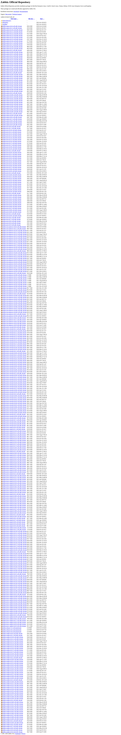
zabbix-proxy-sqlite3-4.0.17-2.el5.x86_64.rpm (14, 546)
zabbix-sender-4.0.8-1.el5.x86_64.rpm (11, 728)
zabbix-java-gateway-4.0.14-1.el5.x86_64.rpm (14, 238)
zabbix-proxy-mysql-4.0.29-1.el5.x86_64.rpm (13, 371)
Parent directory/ (6, 20)
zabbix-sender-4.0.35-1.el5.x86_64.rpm (12, 691)
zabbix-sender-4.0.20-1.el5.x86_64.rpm (12, 659)
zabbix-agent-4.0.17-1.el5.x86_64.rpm (11, 43)
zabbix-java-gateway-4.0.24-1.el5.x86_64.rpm (14, 262)
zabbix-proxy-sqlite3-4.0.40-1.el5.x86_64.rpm (14, 596)
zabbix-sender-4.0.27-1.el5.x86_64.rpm (12, 674)
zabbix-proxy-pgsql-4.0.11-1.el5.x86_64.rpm (13, 433)
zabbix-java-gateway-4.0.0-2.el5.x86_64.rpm (13, 226)
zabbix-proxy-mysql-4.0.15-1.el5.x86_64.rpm (13, 340)
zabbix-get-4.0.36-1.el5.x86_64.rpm (11, 186)
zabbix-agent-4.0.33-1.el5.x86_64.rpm (11, 80)
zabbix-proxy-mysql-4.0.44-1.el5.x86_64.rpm (13, 403)
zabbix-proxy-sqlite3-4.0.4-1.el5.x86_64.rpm (13, 594)
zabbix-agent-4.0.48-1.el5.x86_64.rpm (11, 109)
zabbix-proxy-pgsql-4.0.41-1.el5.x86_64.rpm (13, 498)
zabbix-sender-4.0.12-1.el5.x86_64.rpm (12, 641)
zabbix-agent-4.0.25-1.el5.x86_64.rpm (11, 63)
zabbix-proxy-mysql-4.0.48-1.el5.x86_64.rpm (13, 410)
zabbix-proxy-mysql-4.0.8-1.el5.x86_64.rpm (13, 421)
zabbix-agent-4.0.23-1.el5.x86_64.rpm (11, 59)
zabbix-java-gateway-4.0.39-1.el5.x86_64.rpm (14, 291)
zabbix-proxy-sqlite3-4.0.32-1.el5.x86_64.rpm (14, 579)
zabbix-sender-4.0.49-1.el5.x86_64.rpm (12, 719)
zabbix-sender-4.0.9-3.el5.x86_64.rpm (11, 732)
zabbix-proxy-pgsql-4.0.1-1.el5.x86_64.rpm (13, 429)
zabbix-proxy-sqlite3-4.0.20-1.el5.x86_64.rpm (14, 553)
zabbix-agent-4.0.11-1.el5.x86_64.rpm (11, 31)
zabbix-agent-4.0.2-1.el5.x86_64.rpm (11, 50)
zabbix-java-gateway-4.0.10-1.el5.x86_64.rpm (14, 230)
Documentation (24, 11)
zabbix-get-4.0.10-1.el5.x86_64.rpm (11, 130)
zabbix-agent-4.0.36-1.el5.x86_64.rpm (11, 85)
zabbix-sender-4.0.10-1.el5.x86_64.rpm (12, 637)
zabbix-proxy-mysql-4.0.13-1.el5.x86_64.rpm (13, 336)
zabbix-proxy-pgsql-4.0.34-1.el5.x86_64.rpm (13, 483)
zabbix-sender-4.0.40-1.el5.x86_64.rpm (12, 702)
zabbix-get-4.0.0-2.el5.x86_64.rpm (11, 126)
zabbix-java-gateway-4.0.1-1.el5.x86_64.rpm (13, 228)
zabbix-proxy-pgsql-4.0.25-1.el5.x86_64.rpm (13, 464)
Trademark (18, 733)
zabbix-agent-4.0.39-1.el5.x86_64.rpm (11, 91)
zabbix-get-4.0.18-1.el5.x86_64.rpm (11, 147)
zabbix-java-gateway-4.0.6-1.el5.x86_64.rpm (13, 317)
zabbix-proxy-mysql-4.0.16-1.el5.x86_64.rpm (13, 342)
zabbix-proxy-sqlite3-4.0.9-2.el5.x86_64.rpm (13, 624)
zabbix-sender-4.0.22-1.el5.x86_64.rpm (12, 665)
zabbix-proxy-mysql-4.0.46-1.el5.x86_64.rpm (13, 407)
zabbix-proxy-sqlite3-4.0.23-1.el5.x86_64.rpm (14, 561)
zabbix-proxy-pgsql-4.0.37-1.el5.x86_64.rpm (13, 488)
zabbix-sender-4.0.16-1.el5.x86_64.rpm (12, 648)
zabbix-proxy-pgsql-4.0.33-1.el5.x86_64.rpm (13, 481)
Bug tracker (8, 14)
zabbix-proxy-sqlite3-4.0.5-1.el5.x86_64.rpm (13, 615)
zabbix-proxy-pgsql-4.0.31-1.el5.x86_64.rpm (13, 477)
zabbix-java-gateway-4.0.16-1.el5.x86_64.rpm (14, 241)
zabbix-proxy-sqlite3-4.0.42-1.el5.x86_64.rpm (14, 600)
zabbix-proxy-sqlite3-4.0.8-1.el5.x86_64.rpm (13, 622)
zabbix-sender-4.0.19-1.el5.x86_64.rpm (12, 655)
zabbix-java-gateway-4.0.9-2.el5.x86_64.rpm (13, 323)
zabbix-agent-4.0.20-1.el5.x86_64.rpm (11, 52)
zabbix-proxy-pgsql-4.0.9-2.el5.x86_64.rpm (13, 524)
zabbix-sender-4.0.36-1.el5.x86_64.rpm (12, 693)
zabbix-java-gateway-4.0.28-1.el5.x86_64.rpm (14, 269)
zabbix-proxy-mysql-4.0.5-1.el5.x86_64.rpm (13, 414)
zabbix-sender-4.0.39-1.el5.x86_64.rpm (12, 698)
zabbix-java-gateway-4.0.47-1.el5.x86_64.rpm (14, 308)
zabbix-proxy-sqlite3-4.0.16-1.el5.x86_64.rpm (14, 542)
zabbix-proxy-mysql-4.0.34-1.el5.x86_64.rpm (13, 382)
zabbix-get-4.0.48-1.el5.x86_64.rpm (11, 210)
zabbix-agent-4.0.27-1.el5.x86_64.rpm (11, 67)
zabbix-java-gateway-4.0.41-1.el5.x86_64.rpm (14, 297)
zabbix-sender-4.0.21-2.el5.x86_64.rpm (12, 663)
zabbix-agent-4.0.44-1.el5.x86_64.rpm (11, 102)
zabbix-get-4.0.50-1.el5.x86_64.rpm (11, 215)
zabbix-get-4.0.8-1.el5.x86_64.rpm (11, 221)
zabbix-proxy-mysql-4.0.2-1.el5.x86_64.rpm (13, 351)
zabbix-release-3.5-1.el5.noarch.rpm (11, 628)
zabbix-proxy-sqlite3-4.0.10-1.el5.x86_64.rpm (14, 531)
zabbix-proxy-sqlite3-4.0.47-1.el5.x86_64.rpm (14, 609)
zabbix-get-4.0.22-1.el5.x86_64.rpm (11, 158)
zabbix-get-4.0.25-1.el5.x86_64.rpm (11, 163)
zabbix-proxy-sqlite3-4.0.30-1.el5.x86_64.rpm (14, 576)
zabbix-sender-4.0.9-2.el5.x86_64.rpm (11, 730)
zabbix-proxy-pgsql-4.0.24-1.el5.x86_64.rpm (13, 462)
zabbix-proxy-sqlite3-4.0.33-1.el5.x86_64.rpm (14, 581)
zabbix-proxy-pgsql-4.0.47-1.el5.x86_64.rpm (13, 509)
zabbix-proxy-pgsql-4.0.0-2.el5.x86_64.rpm (13, 427)
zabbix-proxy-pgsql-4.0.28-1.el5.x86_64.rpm (13, 470)
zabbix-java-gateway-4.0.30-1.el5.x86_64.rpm (14, 275)
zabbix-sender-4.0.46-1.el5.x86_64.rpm (12, 713)
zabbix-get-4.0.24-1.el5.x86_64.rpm (11, 161)
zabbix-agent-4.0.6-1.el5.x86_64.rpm (11, 117)
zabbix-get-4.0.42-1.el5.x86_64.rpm (11, 199)
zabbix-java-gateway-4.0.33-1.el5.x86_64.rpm (14, 280)
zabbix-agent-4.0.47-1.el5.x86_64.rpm (11, 108)
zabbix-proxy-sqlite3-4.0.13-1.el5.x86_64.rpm (14, 537)
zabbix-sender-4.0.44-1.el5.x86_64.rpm (12, 709)
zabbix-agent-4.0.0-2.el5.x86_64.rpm (11, 26)
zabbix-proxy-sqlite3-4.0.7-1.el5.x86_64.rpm (13, 620)
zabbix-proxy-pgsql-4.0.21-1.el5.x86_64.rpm (13, 455)
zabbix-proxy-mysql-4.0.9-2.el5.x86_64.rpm (13, 423)
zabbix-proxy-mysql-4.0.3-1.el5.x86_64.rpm (13, 373)
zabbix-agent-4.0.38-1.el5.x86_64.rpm (11, 89)
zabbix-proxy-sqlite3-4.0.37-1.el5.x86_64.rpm (14, 589)
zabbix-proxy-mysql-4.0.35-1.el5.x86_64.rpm (13, 384)
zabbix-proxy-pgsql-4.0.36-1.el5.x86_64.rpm (13, 486)
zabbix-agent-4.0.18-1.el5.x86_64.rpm (11, 46)
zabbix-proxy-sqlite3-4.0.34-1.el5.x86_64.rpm (14, 583)
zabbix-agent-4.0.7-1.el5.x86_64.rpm (11, 119)
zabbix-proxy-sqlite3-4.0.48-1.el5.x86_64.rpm (14, 611)
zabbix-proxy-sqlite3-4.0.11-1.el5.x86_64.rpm (14, 533)
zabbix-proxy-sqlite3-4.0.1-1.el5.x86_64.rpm (13, 529)
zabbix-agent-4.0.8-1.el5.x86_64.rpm (11, 121)
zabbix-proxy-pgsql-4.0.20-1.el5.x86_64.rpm (13, 453)
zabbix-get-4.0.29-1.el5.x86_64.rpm (11, 171)
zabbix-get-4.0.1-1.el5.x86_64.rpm (11, 128)
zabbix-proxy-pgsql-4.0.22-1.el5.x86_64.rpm (13, 459)
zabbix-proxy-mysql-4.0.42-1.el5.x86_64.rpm (13, 399)
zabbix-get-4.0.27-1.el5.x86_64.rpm (11, 167)
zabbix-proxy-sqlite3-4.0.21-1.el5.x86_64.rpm (14, 555)
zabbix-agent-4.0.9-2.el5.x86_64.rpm (11, 122)
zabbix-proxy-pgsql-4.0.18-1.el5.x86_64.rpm (13, 447)
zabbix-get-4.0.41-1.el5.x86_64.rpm (11, 197)
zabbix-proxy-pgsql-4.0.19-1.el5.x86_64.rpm (13, 449)
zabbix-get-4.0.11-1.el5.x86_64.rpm (11, 132)
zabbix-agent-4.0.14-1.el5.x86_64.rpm (11, 37)
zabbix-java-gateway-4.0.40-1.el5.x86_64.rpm (14, 295)
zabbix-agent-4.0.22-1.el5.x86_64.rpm (11, 57)
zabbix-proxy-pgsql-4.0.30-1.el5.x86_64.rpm (13, 475)
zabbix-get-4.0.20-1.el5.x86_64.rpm (11, 152)
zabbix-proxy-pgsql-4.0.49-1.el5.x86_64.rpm (13, 512)
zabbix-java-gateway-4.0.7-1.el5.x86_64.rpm (13, 319)
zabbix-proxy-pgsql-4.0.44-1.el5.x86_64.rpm (13, 503)
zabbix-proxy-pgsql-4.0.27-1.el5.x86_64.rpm (13, 468)
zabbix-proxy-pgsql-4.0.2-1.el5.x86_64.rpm (13, 451)
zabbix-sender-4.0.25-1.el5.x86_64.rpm (12, 670)
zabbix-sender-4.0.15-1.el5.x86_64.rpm (12, 646)
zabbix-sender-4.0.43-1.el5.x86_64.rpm (12, 707)
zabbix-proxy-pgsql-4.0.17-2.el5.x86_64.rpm (13, 446)
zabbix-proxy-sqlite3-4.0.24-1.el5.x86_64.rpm (14, 563)
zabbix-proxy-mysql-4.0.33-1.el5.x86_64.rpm (13, 381)
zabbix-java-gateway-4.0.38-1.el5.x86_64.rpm (14, 290)
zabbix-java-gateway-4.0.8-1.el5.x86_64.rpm (13, 321)
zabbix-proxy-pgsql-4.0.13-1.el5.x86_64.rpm (13, 436)
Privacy (23, 733)
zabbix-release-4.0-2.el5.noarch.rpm (11, 631)
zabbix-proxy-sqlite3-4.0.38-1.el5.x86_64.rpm (14, 590)
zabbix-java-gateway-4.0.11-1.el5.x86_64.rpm (14, 232)
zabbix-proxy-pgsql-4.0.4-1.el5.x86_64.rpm (13, 494)
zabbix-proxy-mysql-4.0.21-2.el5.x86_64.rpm (13, 356)
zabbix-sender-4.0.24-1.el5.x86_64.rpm (12, 668)
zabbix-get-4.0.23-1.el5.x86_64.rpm (11, 160)
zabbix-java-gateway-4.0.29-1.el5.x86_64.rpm (14, 271)
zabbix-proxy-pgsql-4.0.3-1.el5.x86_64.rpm (13, 473)
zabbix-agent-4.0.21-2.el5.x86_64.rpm (11, 56)
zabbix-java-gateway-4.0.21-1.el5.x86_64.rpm (14, 254)
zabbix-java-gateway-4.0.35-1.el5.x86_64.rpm (14, 284)
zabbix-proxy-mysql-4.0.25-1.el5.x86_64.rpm (13, 364)
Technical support (17, 14)
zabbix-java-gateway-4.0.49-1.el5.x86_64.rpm (14, 312)
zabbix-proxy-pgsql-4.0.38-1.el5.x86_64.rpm (13, 490)
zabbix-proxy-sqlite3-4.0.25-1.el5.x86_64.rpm (14, 564)
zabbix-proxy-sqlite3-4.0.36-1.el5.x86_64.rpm (14, 587)
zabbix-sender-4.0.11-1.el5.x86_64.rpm (12, 639)
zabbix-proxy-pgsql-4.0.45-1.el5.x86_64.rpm (13, 505)
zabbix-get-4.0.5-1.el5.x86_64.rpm (11, 213)
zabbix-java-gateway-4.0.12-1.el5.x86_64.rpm (14, 234)
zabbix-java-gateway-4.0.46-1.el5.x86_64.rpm (14, 306)
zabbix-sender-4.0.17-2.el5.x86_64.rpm (12, 652)
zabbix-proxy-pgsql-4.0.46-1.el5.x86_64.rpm (13, 507)
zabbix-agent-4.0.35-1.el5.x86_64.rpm (11, 83)
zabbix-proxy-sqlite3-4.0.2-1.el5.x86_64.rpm (13, 551)
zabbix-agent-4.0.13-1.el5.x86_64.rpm (11, 35)
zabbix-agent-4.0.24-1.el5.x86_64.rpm (11, 61)
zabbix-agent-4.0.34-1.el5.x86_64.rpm (11, 82)
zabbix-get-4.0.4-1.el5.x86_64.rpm (11, 193)
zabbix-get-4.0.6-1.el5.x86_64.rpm (11, 217)
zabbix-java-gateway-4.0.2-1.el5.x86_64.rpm (13, 251)
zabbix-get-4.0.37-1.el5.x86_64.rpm (11, 187)
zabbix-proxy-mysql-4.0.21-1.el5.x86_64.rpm (13, 355)
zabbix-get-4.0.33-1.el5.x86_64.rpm (11, 180)
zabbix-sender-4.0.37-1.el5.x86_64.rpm (12, 694)
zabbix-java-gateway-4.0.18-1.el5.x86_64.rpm (14, 247)
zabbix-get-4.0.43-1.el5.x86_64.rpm (11, 200)
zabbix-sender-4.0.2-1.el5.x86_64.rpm (11, 657)
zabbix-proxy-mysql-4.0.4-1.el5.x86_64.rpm (13, 394)
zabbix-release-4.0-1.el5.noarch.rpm (11, 629)
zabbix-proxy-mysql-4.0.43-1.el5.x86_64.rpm (13, 401)
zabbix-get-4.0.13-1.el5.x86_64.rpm (11, 135)
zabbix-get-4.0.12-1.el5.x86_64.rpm (11, 134)
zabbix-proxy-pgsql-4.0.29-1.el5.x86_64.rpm (13, 472)
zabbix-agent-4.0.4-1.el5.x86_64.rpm (11, 93)
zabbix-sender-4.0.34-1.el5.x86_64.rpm (12, 689)
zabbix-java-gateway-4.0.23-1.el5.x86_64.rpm (14, 260)
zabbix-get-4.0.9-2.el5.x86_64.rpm (11, 223)
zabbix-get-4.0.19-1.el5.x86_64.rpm (11, 148)
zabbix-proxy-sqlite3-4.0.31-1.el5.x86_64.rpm (14, 577)
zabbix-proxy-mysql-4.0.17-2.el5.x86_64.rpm (13, 345)
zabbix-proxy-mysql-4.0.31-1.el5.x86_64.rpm (13, 377)
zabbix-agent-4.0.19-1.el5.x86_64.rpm (11, 48)
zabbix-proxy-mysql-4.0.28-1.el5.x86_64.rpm (13, 369)
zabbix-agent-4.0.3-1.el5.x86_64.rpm (11, 72)
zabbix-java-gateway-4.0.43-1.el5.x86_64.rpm (14, 301)
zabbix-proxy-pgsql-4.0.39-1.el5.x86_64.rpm (13, 492)
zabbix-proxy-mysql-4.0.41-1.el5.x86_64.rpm (13, 397)
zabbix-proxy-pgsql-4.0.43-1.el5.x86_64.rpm (13, 501)
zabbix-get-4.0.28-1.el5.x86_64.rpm (11, 169)
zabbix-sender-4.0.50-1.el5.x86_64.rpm (12, 722)
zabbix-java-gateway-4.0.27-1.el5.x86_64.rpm (14, 267)
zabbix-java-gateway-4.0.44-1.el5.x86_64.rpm (14, 303)
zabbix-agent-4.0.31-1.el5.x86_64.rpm (11, 76)
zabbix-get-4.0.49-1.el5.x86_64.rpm (11, 212)
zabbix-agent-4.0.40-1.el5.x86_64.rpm (11, 95)
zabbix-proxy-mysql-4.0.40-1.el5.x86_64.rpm (13, 395)
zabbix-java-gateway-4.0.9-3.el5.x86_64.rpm (13, 325)
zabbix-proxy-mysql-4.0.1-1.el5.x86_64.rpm (13, 329)
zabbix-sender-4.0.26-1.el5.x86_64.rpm (12, 672)
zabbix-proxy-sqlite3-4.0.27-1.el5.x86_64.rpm (14, 568)
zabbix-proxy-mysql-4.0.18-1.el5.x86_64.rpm (13, 347)
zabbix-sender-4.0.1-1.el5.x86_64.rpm (11, 635)
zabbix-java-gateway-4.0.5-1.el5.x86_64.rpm (13, 314)
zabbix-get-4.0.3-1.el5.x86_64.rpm (11, 173)
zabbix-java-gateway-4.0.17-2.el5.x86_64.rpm (14, 245)
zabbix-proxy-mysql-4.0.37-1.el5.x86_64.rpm (13, 388)
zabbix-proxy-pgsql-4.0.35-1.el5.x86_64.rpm (13, 485)
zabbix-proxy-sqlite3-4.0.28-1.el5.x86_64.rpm (14, 570)
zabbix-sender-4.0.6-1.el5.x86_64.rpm (11, 724)
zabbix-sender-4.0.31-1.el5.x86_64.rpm (12, 683)
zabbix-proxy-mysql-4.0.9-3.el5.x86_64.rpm (13, 425)
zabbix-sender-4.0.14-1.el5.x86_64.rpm (12, 644)
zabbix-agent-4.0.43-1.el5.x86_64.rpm (11, 100)
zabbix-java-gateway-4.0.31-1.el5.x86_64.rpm (14, 277)
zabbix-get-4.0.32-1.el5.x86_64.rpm (11, 178)
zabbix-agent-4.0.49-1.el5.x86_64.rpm (11, 111)
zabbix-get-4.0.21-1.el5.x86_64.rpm (11, 154)
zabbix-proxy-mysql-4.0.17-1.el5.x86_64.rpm (13, 343)
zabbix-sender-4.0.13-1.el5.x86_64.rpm (12, 642)
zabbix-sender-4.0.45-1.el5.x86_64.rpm (12, 711)
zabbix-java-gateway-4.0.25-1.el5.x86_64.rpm (14, 264)
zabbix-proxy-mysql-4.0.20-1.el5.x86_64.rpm (13, 353)
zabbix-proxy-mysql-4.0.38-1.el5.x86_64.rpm (13, 390)
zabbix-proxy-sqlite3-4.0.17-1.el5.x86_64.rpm (14, 544)
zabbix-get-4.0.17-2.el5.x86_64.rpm (11, 145)
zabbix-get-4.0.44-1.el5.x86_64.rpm (11, 202)
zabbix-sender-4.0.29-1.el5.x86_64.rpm (12, 678)
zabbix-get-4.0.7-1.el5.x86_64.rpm (11, 219)
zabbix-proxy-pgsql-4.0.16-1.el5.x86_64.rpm (13, 442)
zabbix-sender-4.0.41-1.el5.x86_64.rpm (12, 704)
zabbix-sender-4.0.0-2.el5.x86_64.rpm (11, 633)
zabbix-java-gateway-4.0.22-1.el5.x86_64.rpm (14, 258)
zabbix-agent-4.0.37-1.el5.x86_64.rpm (11, 87)
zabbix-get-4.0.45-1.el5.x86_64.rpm (11, 204)
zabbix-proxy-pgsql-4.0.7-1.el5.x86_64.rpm (13, 520)
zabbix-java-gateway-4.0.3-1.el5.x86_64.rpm (13, 273)
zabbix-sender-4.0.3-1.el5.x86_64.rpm (11, 680)
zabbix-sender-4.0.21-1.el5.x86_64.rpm (12, 661)
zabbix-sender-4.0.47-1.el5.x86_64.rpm (12, 715)
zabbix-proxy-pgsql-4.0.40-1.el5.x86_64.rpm (13, 496)
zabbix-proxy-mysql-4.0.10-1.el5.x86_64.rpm (13, 330)
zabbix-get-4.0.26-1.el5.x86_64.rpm (11, 165)
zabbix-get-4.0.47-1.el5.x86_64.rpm (11, 208)
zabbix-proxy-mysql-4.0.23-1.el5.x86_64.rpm (13, 360)
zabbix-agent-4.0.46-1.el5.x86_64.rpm (11, 106)
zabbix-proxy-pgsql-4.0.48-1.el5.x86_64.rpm (13, 511)
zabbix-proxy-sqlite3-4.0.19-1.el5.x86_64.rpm (14, 550)
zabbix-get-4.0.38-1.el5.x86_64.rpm (11, 189)
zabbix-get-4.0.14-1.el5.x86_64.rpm (11, 137)
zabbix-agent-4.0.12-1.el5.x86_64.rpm (11, 33)
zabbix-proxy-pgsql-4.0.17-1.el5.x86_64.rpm (13, 444)
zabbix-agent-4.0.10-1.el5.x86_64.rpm (11, 30)
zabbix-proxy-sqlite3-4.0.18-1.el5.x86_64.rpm (14, 548)
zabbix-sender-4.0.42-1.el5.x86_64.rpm (12, 706)
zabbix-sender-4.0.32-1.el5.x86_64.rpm (12, 685)
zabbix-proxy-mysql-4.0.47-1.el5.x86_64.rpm (13, 408)
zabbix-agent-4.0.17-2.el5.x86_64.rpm (11, 44)
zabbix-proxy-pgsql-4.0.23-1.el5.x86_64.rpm (13, 460)
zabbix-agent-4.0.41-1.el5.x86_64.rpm (11, 96)
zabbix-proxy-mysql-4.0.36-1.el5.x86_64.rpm (13, 386)
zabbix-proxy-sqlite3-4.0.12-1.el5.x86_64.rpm (14, 535)
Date (41, 18)
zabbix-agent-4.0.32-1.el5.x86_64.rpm (11, 78)
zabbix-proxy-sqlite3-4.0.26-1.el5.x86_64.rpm (14, 566)
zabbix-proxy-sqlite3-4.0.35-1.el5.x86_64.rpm (14, 585)
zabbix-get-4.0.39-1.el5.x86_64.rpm (11, 191)
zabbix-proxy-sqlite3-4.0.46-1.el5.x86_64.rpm (14, 607)
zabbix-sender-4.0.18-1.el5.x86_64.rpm (12, 654)
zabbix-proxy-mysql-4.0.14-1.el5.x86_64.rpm (13, 338)
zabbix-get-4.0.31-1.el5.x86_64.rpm (11, 176)
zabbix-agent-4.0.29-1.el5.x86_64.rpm (11, 70)
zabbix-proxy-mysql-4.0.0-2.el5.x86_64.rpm (13, 327)
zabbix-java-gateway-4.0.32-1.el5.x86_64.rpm (14, 278)
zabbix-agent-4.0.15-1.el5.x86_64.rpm (11, 39)
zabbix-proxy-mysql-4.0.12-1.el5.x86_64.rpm (13, 334)
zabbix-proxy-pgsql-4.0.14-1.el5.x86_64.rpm (13, 438)
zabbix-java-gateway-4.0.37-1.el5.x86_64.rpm (14, 288)
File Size (30, 18)
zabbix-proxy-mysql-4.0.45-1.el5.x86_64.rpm (13, 405)
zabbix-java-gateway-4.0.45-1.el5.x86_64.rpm (14, 304)
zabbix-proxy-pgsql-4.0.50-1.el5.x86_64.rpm (13, 516)
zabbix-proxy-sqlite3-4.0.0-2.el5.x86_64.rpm (13, 527)
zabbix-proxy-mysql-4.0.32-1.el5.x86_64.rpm (13, 379)
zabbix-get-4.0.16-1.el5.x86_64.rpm (11, 141)
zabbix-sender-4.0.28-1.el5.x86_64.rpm (12, 676)
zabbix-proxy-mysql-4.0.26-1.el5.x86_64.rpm (13, 366)
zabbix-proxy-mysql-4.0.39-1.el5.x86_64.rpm (13, 392)
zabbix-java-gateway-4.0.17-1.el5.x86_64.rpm (14, 243)
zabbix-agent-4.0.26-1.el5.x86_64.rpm (11, 65)
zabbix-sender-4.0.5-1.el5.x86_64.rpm (11, 720)
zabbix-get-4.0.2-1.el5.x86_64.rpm (11, 150)
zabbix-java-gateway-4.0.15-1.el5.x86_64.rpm (14, 239)
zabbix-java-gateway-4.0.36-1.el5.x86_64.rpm (14, 286)
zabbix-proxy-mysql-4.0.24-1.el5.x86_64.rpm (13, 362)
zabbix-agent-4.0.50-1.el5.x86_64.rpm (11, 115)
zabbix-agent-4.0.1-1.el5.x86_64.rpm (11, 28)
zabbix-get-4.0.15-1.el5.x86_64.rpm (11, 139)
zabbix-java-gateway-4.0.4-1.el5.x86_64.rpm (13, 293)
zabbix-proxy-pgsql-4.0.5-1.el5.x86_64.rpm (13, 514)
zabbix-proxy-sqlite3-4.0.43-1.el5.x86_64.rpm (14, 602)
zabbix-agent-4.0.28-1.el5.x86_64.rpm (11, 69)
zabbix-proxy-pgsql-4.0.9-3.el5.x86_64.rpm (13, 525)
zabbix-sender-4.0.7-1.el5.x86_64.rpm (11, 726)
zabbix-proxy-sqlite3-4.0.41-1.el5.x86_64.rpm (14, 598)
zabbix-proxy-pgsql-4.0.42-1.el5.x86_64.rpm (13, 499)
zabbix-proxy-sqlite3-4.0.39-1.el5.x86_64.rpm (14, 592)
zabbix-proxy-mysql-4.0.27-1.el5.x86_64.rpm (13, 368)
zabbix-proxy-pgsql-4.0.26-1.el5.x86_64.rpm (13, 466)
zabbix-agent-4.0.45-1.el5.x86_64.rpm (11, 104)
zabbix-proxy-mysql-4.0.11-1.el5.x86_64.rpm (13, 332)
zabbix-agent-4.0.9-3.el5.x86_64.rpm (11, 124)
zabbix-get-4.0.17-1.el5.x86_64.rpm (11, 143)
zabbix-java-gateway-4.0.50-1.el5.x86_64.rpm (14, 316)
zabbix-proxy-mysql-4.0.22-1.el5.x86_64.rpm (13, 358)
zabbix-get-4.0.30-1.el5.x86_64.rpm (11, 174)
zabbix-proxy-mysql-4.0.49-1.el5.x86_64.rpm (13, 412)
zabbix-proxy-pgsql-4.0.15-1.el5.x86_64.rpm (13, 440)
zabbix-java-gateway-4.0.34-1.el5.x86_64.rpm (14, 282)
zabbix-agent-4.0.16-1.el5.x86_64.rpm (11, 41)
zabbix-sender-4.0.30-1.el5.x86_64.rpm (12, 681)
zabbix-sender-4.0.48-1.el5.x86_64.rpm (12, 717)
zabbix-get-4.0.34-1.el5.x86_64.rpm (11, 182)
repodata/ (4, 24)
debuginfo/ (4, 22)
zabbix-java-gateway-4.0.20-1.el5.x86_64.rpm (14, 252)
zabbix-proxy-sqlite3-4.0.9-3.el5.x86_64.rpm (13, 626)
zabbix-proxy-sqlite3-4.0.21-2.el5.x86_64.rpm (14, 557)
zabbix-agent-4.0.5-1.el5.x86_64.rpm (11, 113)
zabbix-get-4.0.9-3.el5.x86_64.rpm (11, 225)
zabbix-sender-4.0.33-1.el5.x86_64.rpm (12, 687)
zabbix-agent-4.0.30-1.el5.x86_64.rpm (11, 74)
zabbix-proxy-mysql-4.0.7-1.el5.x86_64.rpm (13, 420)
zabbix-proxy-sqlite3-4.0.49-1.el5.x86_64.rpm (14, 613)
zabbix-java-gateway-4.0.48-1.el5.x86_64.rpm (14, 310)
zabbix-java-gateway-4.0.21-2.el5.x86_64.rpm (14, 256)
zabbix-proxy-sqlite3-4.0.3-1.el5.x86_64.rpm (13, 574)
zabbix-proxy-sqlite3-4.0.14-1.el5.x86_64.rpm (14, 538)
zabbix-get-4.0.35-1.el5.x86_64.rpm (11, 184)
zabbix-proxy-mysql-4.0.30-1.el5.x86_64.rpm (13, 375)
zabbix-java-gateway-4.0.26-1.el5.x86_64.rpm (14, 265)
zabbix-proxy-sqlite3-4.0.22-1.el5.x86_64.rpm (14, 559)
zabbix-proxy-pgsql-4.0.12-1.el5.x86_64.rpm (13, 434)
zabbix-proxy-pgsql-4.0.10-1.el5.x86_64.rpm (13, 431)
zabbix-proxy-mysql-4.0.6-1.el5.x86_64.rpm (13, 418)
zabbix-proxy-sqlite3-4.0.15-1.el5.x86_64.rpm (14, 540)
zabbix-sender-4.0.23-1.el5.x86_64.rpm (12, 667)
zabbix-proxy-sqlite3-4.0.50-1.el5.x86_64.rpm (14, 616)
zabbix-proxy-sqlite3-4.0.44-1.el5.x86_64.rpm (14, 603)
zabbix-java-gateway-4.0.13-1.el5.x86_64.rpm (14, 236)
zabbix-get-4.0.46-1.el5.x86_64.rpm (11, 206)
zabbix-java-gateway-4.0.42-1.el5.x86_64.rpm (14, 299)
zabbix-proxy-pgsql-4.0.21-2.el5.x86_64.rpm (13, 457)
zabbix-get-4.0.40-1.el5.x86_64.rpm (11, 195)
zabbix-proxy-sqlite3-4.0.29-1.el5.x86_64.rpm (14, 572)
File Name (13, 18)
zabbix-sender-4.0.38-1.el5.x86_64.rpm (12, 696)
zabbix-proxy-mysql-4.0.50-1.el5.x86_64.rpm (13, 416)
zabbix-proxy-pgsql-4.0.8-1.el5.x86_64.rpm (13, 522)
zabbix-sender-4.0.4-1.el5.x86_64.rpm (11, 700)
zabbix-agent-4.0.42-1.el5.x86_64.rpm (11, 98)
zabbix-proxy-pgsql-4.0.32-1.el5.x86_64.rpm (13, 479)
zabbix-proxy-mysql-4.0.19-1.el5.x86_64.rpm (13, 349)
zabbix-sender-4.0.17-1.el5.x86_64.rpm (12, 650)
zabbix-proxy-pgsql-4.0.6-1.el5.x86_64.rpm (13, 518)
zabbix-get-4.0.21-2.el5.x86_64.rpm (11, 156)
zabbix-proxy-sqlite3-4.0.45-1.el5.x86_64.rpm (14, 605)
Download (16, 11)
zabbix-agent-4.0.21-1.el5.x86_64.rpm (11, 54)
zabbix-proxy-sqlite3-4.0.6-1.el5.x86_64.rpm (13, 618)
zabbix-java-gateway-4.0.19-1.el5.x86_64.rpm (14, 249)
